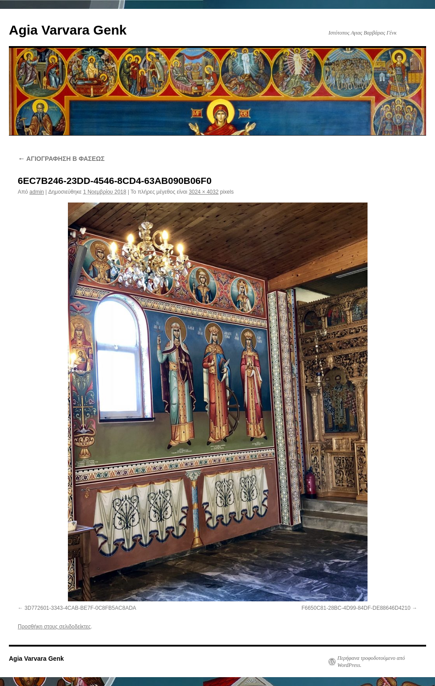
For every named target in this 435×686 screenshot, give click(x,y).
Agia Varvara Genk (68, 30)
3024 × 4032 (203, 192)
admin (36, 192)
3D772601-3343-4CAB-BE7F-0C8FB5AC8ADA (80, 608)
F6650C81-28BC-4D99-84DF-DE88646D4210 (355, 608)
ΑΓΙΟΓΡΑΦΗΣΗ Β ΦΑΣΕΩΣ (61, 158)
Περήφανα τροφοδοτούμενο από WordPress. (371, 661)
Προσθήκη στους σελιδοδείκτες (54, 627)
